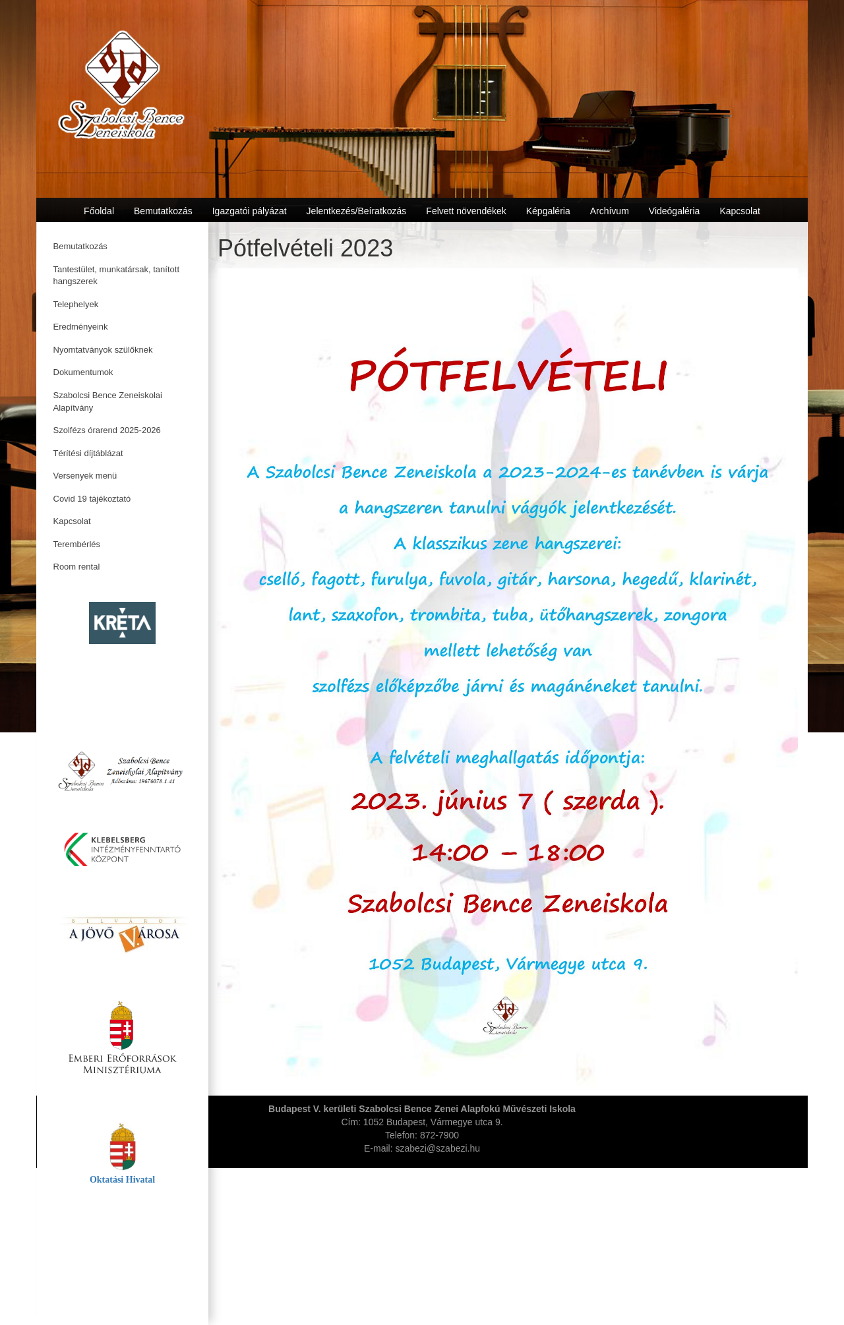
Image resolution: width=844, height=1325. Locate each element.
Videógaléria (674, 211)
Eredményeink (80, 327)
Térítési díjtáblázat (88, 453)
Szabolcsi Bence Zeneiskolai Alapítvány (107, 401)
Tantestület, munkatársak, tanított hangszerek (116, 275)
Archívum (609, 211)
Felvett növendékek (466, 211)
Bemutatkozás (80, 246)
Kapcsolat (72, 521)
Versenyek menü (85, 476)
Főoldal (99, 211)
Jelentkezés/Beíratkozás (357, 211)
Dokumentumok (83, 372)
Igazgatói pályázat (249, 211)
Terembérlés (77, 544)
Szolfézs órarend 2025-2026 (107, 430)
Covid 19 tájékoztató (92, 499)
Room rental (76, 567)
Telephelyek (76, 304)
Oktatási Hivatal (122, 1180)
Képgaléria (548, 211)
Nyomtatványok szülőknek (103, 350)
